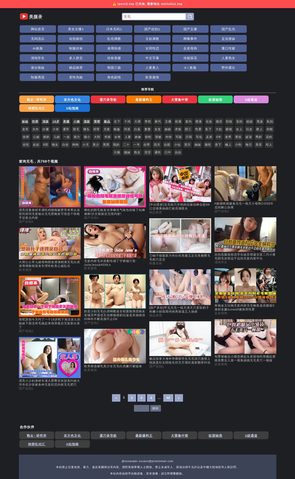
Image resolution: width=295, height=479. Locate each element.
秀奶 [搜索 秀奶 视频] (259, 109)
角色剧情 (176, 58)
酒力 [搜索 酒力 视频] (77, 109)
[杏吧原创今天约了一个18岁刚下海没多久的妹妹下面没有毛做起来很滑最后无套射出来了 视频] (50, 274)
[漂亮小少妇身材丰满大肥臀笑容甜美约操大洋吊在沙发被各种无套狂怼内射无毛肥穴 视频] (50, 334)
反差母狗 (233, 38)
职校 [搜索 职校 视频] (229, 93)
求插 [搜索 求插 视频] (107, 109)
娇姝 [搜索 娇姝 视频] (138, 109)
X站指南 (237, 80)
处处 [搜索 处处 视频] (36, 116)
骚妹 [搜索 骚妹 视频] (127, 124)
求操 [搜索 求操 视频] (178, 101)
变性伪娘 (147, 58)
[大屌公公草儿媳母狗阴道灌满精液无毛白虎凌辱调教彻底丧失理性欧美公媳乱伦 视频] (50, 220)
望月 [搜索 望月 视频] (187, 116)
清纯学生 (33, 48)
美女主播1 (61, 29)
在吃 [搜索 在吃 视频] (26, 116)
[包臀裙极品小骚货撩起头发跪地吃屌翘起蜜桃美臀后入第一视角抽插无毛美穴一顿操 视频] (245, 313)
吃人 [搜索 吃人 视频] (269, 116)
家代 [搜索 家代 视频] (158, 93)
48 (168, 370)
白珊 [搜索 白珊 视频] (45, 101)
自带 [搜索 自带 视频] (147, 116)
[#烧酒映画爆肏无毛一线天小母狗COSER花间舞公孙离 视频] (245, 160)
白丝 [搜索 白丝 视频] (65, 116)
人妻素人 (33, 58)
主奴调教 (33, 38)
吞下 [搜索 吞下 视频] (218, 116)
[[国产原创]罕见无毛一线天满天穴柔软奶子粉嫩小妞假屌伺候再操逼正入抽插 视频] (180, 263)
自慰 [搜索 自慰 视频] (167, 116)
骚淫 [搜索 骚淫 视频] (219, 93)
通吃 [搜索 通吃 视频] (157, 124)
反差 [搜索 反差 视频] (209, 109)
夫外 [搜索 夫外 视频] (35, 101)
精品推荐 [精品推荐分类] (155, 184)
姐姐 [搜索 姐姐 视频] (249, 93)
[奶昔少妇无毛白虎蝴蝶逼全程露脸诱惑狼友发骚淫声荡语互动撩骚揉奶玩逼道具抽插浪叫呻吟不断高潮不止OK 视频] (115, 269)
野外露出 (90, 58)
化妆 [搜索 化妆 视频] (209, 93)
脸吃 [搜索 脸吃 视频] (208, 116)
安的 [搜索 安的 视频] (239, 93)
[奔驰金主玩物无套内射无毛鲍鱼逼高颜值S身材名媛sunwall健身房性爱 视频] (245, 262)
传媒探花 (147, 48)
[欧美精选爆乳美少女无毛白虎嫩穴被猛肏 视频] (115, 320)
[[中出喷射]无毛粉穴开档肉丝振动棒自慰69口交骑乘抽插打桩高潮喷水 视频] (180, 160)
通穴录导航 (83, 80)
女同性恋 (204, 38)
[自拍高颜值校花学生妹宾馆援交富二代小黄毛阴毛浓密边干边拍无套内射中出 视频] (245, 211)
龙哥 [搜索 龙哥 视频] (25, 101)
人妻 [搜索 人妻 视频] (128, 109)
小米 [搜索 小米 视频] (56, 101)
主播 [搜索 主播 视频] (168, 93)
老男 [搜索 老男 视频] (228, 109)
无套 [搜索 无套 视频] (107, 101)
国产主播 (147, 29)
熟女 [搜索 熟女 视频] (137, 124)
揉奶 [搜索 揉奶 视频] (46, 109)
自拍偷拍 (233, 29)
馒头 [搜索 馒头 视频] (86, 101)
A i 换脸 (61, 58)
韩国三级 (262, 48)
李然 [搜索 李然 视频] (148, 93)
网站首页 (33, 29)
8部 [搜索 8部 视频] (45, 116)
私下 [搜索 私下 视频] (208, 101)
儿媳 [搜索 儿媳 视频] (56, 109)
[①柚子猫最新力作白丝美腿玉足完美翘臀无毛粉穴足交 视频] (180, 212)
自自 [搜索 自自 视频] (178, 124)
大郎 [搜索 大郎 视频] (97, 109)
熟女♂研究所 (31, 80)
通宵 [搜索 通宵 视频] (66, 101)
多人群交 (61, 48)
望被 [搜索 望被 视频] (158, 109)
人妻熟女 (176, 48)
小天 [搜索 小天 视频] (86, 116)
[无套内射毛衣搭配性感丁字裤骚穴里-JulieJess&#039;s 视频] (115, 217)
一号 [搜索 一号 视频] (136, 116)
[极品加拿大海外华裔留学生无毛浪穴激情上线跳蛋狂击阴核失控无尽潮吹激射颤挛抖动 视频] (180, 315)
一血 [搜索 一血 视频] (67, 109)
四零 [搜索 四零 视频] (96, 101)
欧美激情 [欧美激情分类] (25, 242)
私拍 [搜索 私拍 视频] (270, 93)
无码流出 (204, 29)
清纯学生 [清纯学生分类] (221, 234)
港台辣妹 (204, 48)
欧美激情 (204, 58)
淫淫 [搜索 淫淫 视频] (147, 124)
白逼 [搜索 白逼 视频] (137, 101)
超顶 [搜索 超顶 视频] (248, 109)
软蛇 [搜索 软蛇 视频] (148, 109)
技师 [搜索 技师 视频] (26, 109)
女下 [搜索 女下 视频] (117, 93)
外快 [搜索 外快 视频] (168, 109)
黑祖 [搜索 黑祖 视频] (238, 109)
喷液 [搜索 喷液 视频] (198, 93)
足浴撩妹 (90, 38)
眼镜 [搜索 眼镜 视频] (229, 101)
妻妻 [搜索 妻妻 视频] (147, 101)
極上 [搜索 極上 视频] (228, 116)
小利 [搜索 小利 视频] (238, 116)
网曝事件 (61, 38)
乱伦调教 (262, 29)
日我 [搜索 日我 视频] (189, 109)
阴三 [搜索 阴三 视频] (188, 101)
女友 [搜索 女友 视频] (157, 101)
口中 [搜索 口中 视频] (168, 124)
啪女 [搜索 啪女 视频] (55, 116)
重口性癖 (262, 38)
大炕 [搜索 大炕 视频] (219, 101)
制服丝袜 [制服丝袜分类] (155, 235)
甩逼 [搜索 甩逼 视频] (260, 93)
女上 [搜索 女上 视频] (239, 101)
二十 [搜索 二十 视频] (126, 116)
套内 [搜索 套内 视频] (188, 93)
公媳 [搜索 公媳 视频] (36, 109)
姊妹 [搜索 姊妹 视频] (198, 116)
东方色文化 (57, 80)
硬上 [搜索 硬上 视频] (259, 101)
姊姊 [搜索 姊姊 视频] (168, 101)
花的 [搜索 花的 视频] (269, 109)
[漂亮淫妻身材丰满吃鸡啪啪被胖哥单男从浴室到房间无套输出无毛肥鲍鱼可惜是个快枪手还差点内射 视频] (50, 165)
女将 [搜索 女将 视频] (117, 109)
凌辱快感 (176, 38)
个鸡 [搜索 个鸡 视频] (127, 93)
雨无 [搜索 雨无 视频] (76, 101)
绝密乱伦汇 (212, 80)
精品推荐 (233, 48)
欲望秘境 (160, 80)
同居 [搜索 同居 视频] (127, 101)
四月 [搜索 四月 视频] (157, 116)
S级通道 (186, 80)
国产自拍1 (118, 29)
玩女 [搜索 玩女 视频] (249, 101)
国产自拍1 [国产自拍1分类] (26, 193)
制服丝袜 (147, 38)
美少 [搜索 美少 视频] (96, 116)
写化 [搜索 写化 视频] (199, 109)
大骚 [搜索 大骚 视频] (117, 124)
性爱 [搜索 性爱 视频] (198, 101)
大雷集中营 (135, 80)
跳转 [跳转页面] (155, 380)
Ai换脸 (118, 38)
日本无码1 (90, 29)
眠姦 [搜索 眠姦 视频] (117, 101)
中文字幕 (119, 48)
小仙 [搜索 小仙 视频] (177, 116)
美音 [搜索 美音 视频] (259, 116)
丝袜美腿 (90, 48)
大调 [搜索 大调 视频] (137, 93)
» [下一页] (179, 370)
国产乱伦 (176, 29)
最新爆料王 (109, 80)
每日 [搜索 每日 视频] (248, 116)
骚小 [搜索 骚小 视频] (87, 109)
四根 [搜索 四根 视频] (269, 101)
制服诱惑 (119, 58)
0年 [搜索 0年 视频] (218, 109)
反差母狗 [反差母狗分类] (221, 285)
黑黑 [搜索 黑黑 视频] (106, 116)
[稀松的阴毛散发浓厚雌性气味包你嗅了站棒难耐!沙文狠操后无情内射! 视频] (115, 163)
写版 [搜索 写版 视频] (178, 109)
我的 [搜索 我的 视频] (116, 116)
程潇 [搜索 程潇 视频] (178, 93)
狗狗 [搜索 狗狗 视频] (75, 116)
